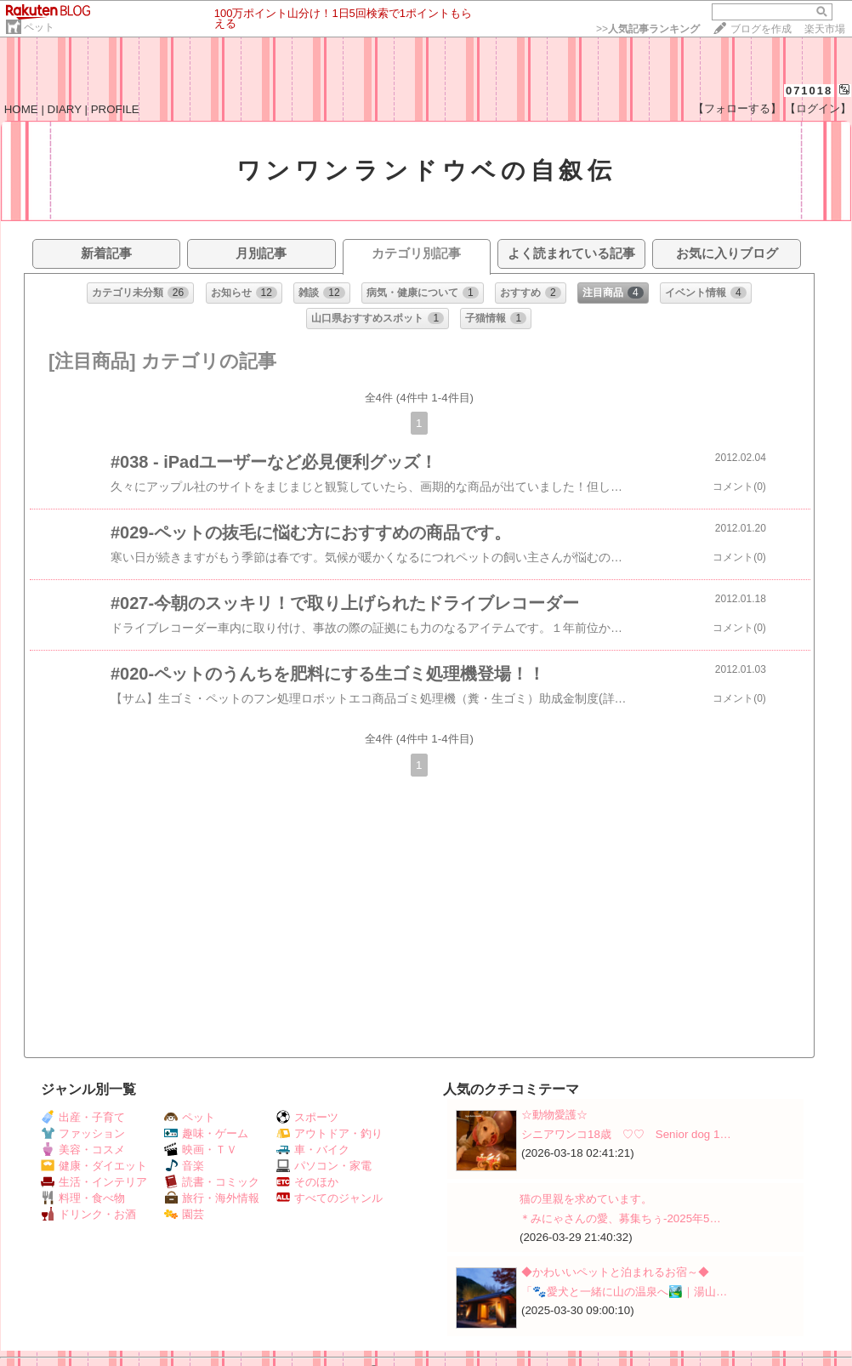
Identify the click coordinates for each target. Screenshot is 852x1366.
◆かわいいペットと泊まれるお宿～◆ (615, 1272)
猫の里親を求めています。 (586, 1198)
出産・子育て (83, 1117)
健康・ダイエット (94, 1165)
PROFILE (115, 109)
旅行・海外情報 (211, 1198)
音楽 (184, 1165)
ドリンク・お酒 (88, 1214)
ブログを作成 (761, 29)
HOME (21, 109)
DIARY (65, 109)
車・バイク (312, 1149)
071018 (809, 90)
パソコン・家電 (324, 1165)
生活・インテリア (94, 1181)
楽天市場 (824, 29)
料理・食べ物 (83, 1198)
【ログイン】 (818, 108)
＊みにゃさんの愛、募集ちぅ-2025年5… (620, 1218)
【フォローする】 (737, 108)
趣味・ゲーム (206, 1133)
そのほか (307, 1181)
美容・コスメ (83, 1149)
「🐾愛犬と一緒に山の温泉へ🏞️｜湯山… (624, 1291)
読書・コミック (211, 1181)
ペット (39, 27)
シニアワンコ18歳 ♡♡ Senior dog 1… (626, 1134)
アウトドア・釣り (329, 1133)
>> (648, 29)
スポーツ (307, 1117)
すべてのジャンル (329, 1198)
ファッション (83, 1133)
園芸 (184, 1214)
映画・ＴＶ (200, 1149)
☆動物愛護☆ (554, 1114)
